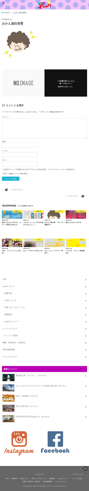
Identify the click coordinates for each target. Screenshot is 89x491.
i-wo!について (8, 286)
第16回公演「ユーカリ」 (25, 376)
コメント (5, 117)
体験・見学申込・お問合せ (14, 342)
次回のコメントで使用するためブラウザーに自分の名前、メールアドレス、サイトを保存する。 (40, 169)
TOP (5, 279)
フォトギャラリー (10, 357)
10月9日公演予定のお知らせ (26, 417)
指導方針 (8, 293)
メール (5, 151)
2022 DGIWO (21, 397)
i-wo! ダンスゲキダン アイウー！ (43, 486)
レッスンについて (10, 328)
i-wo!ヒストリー (11, 321)
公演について (10, 300)
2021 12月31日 (20, 407)
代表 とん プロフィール (15, 307)
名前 (4, 141)
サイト (4, 160)
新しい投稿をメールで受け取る (15, 174)
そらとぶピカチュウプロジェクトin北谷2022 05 (35, 386)
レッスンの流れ (11, 335)
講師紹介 (8, 314)
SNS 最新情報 (9, 349)
